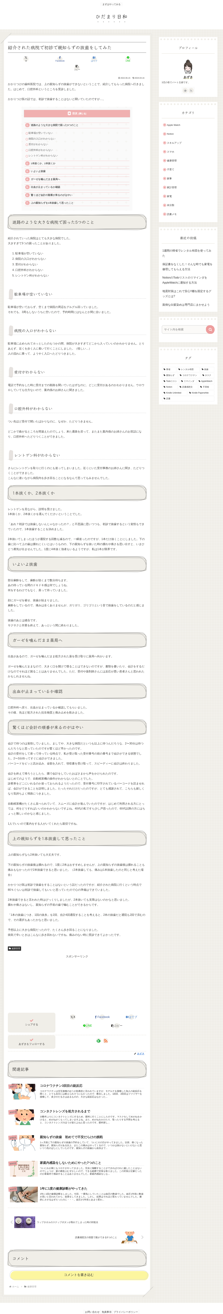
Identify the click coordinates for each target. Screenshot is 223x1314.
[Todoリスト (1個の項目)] (170, 381)
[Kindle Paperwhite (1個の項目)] (201, 393)
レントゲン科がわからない (43, 147)
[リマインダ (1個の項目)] (188, 381)
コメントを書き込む (79, 1266)
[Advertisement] (77, 974)
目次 (75, 104)
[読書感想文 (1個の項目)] (188, 387)
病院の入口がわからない (42, 130)
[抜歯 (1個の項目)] (207, 369)
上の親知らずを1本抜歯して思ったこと (52, 194)
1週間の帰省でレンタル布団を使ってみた (186, 253)
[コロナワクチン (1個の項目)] (189, 375)
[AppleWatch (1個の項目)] (205, 381)
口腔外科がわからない (41, 141)
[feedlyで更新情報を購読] (98, 1032)
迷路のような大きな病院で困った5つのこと (55, 116)
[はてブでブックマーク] (77, 58)
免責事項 (107, 1303)
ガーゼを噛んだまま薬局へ (45, 170)
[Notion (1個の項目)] (169, 387)
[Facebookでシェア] (54, 58)
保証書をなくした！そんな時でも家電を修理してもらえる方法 (187, 267)
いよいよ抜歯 (38, 162)
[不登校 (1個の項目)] (206, 387)
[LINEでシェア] (100, 58)
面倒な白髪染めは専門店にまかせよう (186, 304)
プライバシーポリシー (127, 1303)
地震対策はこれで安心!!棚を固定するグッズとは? (186, 294)
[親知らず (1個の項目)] (170, 375)
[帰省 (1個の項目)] (169, 369)
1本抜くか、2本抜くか (43, 154)
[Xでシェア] (31, 58)
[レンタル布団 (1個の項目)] (188, 369)
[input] (186, 329)
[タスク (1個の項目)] (207, 375)
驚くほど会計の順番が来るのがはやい (51, 186)
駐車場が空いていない (41, 124)
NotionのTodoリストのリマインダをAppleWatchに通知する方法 (184, 280)
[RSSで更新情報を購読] (105, 1032)
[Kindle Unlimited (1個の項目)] (174, 393)
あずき (188, 77)
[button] (123, 58)
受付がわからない (38, 135)
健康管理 (14, 940)
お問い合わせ (90, 1303)
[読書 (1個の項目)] (188, 398)
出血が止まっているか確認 (45, 178)
